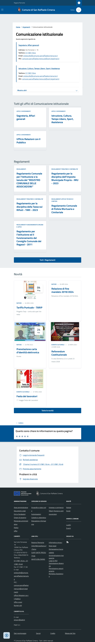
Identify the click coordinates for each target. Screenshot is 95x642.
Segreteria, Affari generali (28, 45)
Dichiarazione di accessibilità (56, 551)
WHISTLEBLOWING (38, 559)
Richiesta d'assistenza (56, 575)
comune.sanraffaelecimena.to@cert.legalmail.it (40, 58)
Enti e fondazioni (20, 514)
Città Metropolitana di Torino (38, 547)
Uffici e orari (18, 602)
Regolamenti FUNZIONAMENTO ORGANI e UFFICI (30, 226)
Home (18, 27)
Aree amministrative (21, 507)
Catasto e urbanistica (38, 517)
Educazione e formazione (38, 523)
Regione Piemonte (19, 3)
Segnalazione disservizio (56, 564)
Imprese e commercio (56, 507)
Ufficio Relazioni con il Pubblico (21, 597)
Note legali (52, 546)
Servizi (38, 633)
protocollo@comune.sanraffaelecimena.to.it (40, 55)
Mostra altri (22, 90)
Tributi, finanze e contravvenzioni (56, 512)
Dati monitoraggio (20, 633)
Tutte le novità (47, 410)
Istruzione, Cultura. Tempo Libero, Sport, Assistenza (39, 68)
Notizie (19, 303)
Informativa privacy (55, 542)
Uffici (15, 531)
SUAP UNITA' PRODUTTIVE (38, 554)
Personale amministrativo (21, 523)
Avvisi (68, 511)
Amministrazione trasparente (56, 556)
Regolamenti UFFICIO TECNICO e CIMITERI (62, 200)
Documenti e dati (20, 511)
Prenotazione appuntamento (56, 569)
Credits (52, 633)
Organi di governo (20, 517)
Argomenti (26, 27)
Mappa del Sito (70, 633)
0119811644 (30, 52)
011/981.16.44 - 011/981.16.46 (21, 562)
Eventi (68, 528)
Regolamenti (21, 169)
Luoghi (68, 525)
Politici (16, 527)
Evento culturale (57, 345)
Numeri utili (18, 605)
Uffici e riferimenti (24, 111)
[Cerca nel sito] (77, 9)
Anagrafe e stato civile (38, 509)
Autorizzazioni (36, 514)
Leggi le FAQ (53, 560)
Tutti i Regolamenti (47, 260)
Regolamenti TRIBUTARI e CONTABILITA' (64, 169)
